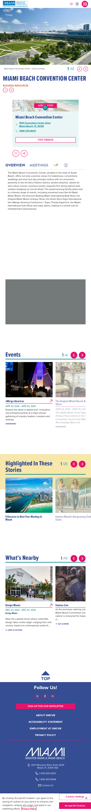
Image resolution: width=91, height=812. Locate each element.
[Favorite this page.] (5, 90)
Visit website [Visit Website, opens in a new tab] (45, 140)
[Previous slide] (74, 355)
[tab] (55, 165)
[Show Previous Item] (79, 69)
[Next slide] (82, 355)
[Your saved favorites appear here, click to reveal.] (71, 4)
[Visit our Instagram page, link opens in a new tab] (37, 696)
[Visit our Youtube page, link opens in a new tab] (53, 696)
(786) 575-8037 (27, 131)
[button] (50, 364)
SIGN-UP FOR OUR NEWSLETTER (45, 706)
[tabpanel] (45, 225)
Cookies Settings (75, 796)
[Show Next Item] (85, 69)
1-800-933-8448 (47, 779)
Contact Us (47, 785)
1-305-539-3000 (47, 773)
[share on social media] (11, 90)
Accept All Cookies (75, 805)
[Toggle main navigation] (85, 4)
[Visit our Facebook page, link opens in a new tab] (45, 696)
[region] (45, 802)
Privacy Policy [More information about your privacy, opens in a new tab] (29, 808)
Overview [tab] (15, 165)
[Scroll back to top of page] (45, 676)
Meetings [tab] (39, 165)
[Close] (86, 798)
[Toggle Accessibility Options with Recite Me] (77, 4)
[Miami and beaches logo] (46, 753)
